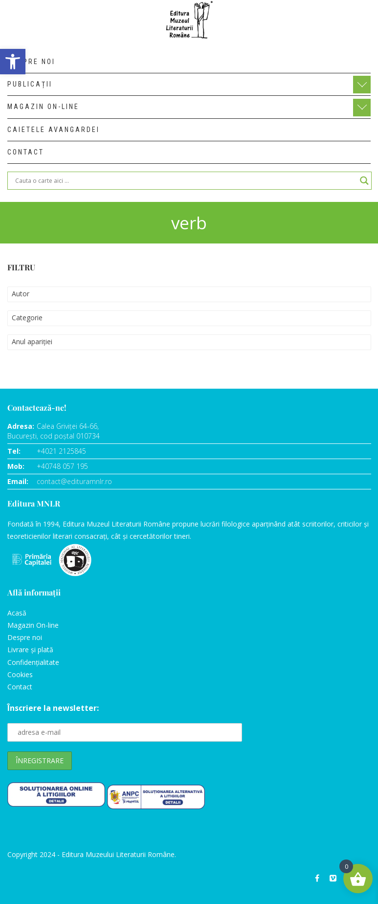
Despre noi (24, 637)
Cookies (20, 674)
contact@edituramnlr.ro (74, 481)
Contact (19, 686)
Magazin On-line (33, 625)
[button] (12, 61)
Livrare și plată (30, 649)
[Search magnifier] (364, 180)
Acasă (16, 612)
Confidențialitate (33, 662)
